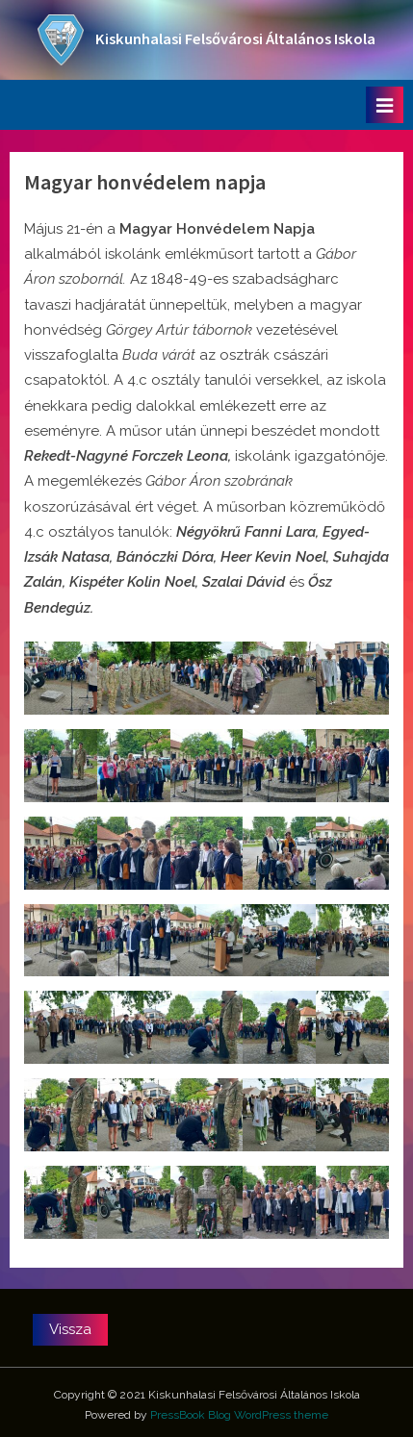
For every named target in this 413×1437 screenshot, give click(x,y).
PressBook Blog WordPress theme (239, 1415)
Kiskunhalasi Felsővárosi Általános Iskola (235, 39)
